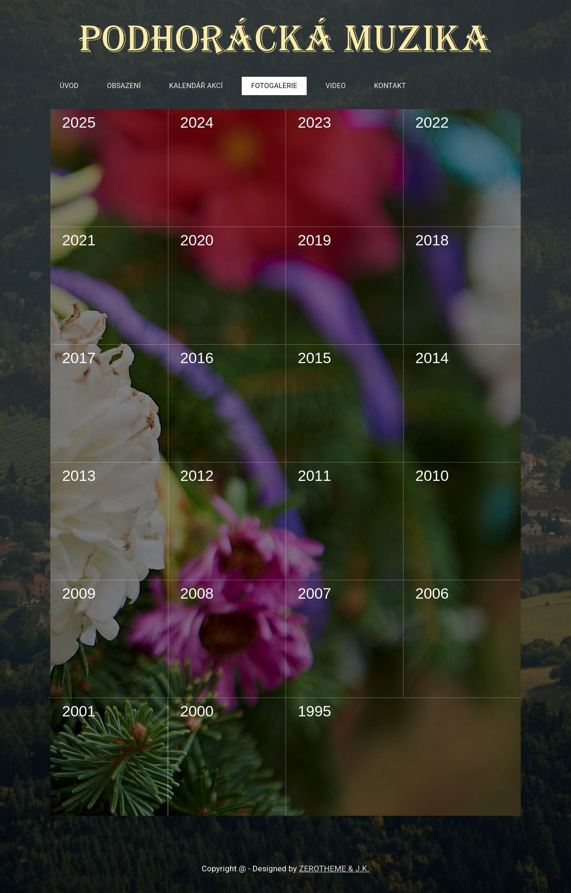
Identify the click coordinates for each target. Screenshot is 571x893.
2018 (432, 240)
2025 (78, 122)
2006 (432, 593)
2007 (314, 593)
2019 (314, 240)
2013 (78, 475)
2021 (78, 240)
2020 (197, 240)
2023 (314, 122)
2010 (432, 475)
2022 (432, 122)
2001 (78, 711)
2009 (78, 593)
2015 (314, 357)
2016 (197, 357)
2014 (432, 357)
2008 (197, 593)
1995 (314, 711)
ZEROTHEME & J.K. (334, 868)
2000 (197, 711)
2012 (197, 475)
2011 (314, 475)
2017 (78, 357)
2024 (197, 122)
